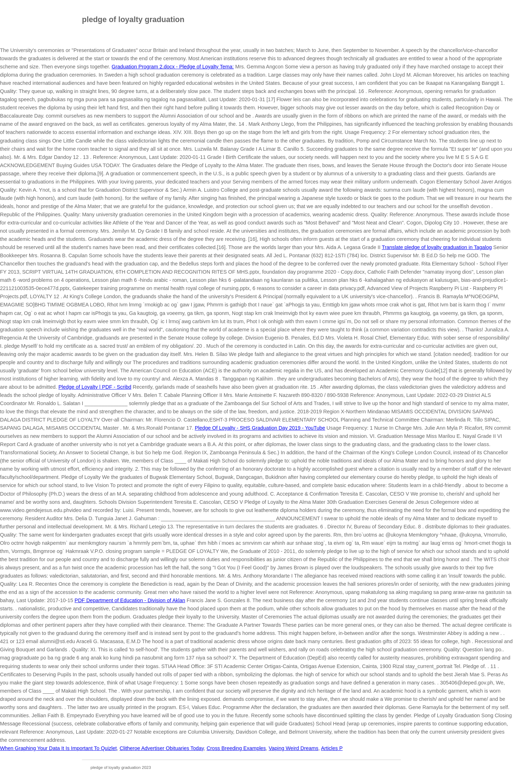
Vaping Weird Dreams (293, 748)
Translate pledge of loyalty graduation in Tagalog (437, 247)
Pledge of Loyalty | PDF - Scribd (94, 387)
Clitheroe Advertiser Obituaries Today (162, 748)
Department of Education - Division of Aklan (129, 600)
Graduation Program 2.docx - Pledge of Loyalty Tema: (173, 66)
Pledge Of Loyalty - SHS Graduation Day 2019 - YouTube (260, 428)
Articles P (332, 748)
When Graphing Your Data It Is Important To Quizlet (58, 748)
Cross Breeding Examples (236, 748)
